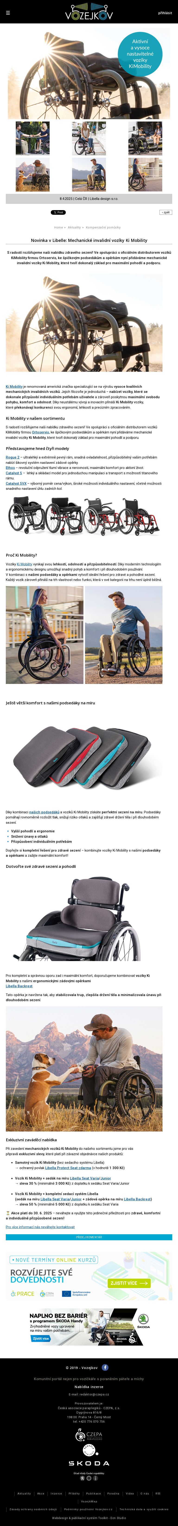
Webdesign (60, 1518)
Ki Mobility (24, 564)
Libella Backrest (19, 986)
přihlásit (165, 12)
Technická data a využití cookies (144, 1509)
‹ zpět (166, 212)
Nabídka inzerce (89, 1387)
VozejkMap (89, 1501)
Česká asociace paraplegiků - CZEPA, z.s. (89, 1408)
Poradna (113, 1493)
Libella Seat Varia (84, 1178)
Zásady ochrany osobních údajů (33, 1509)
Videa (130, 1493)
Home (58, 227)
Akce (40, 1493)
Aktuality (74, 227)
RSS (158, 1493)
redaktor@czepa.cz (94, 1394)
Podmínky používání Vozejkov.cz (88, 1509)
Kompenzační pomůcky (103, 227)
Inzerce (56, 1493)
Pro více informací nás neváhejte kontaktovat (40, 1227)
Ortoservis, (41, 432)
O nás (144, 1493)
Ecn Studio (118, 1518)
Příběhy (74, 1493)
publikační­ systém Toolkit (90, 1518)
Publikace (93, 1493)
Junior (105, 1178)
